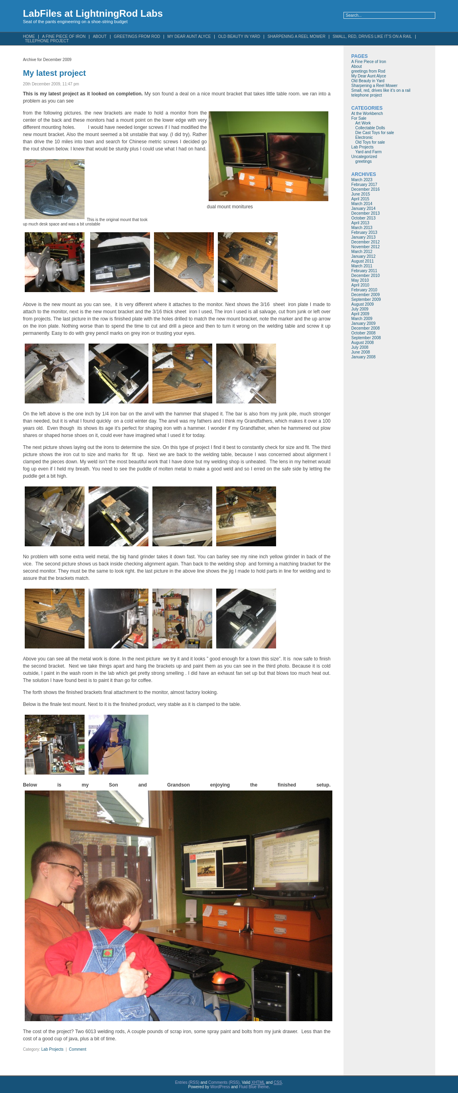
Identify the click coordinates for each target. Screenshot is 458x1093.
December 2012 (365, 242)
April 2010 (360, 285)
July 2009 (360, 309)
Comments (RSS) (223, 1082)
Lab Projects (52, 1049)
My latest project (54, 73)
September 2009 (366, 299)
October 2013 (363, 218)
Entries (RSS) (187, 1082)
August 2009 (362, 304)
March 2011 (362, 266)
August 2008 (362, 342)
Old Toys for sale (370, 142)
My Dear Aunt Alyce (189, 36)
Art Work (363, 123)
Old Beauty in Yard (239, 36)
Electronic (364, 137)
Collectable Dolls (370, 128)
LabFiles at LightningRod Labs (93, 13)
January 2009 (363, 323)
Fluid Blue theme (254, 1087)
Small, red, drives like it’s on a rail (372, 36)
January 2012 (363, 256)
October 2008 (363, 333)
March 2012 (362, 251)
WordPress (220, 1087)
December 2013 (365, 213)
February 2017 (364, 184)
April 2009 (360, 314)
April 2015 (360, 199)
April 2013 (360, 223)
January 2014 (363, 208)
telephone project (47, 41)
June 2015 (360, 194)
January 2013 (363, 237)
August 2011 (362, 261)
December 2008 (365, 328)
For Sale (359, 118)
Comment (77, 1049)
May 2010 (360, 280)
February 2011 (364, 271)
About (100, 36)
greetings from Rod (137, 36)
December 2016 (365, 189)
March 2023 (362, 180)
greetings (363, 161)
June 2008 (360, 352)
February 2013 (364, 232)
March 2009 (362, 318)
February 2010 (364, 290)
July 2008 (360, 347)
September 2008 (366, 338)
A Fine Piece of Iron (368, 61)
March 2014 (362, 204)
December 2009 (365, 295)
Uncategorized (364, 156)
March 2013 (362, 227)
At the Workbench (367, 113)
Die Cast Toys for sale (374, 132)
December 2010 (365, 275)
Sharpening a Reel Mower (296, 36)
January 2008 (363, 357)
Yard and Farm (368, 152)
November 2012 (365, 247)
